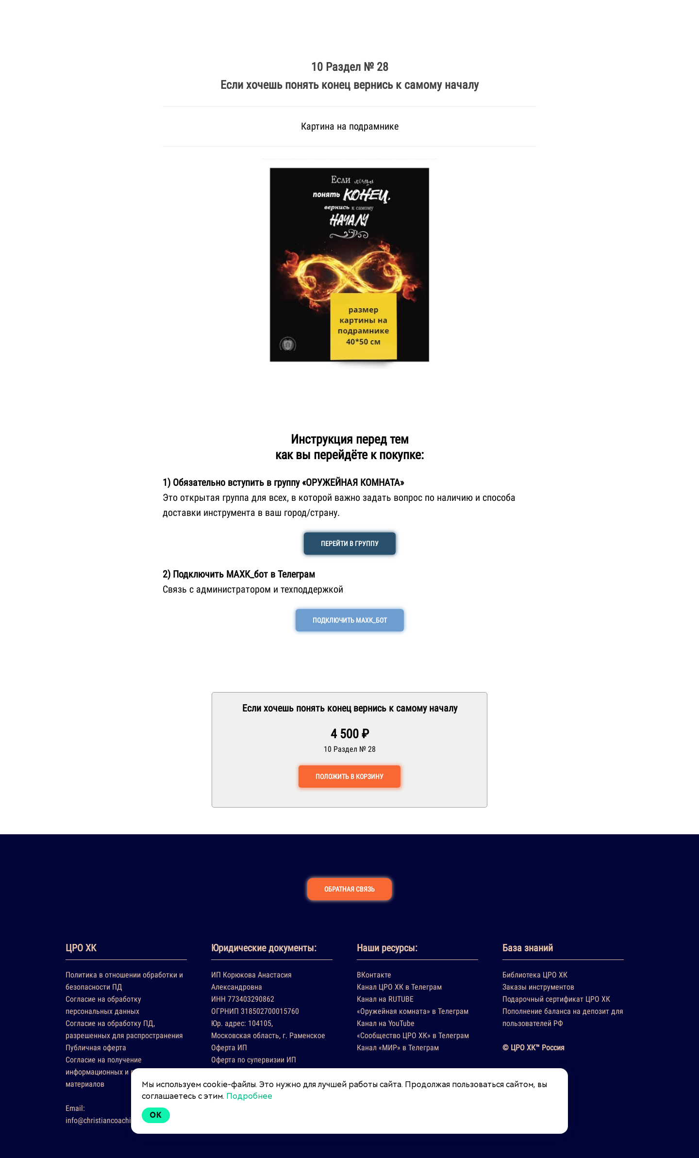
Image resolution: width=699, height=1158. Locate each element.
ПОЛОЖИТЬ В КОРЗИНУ (349, 776)
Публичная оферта (96, 1047)
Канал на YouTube (386, 1023)
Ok (156, 1115)
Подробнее (249, 1096)
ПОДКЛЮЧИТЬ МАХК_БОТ (350, 620)
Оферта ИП (229, 1047)
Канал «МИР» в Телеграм (398, 1047)
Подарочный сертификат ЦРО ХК (556, 999)
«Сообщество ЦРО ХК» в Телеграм (413, 1035)
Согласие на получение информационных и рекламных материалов (116, 1072)
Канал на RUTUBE (385, 999)
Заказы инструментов (538, 987)
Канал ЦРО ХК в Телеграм (399, 987)
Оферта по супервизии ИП (253, 1059)
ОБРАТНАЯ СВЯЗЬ (349, 889)
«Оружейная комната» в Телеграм (412, 1011)
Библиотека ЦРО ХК (534, 974)
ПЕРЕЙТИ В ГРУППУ (350, 543)
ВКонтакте (374, 974)
